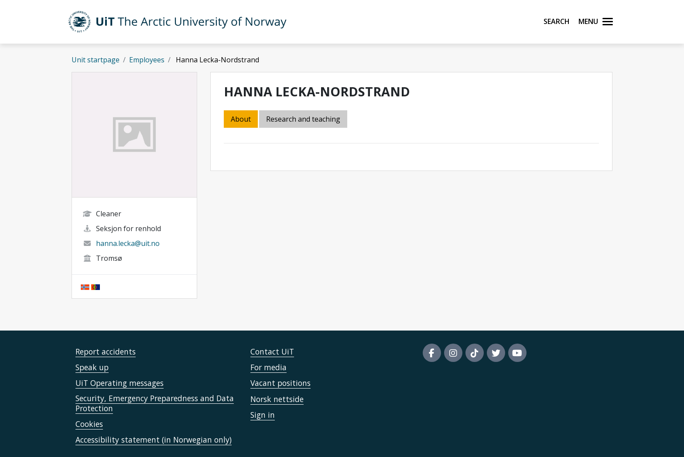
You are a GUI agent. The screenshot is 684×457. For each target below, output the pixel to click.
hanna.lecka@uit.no (128, 243)
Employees (146, 60)
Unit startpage (96, 60)
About (241, 119)
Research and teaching (303, 119)
